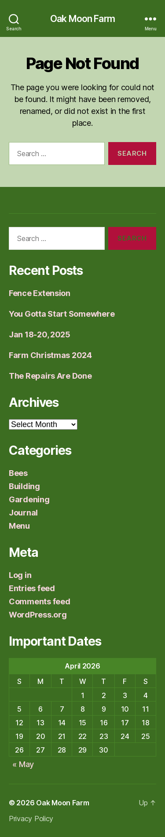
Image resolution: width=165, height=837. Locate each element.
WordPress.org (38, 614)
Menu (19, 525)
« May (23, 764)
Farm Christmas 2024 (50, 355)
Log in (20, 575)
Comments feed (39, 601)
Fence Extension (39, 293)
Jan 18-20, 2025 (39, 334)
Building (24, 486)
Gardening (29, 499)
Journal (23, 512)
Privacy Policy (31, 818)
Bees (18, 473)
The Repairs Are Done (50, 375)
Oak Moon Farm (82, 18)
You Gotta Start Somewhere (61, 313)
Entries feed (32, 588)
